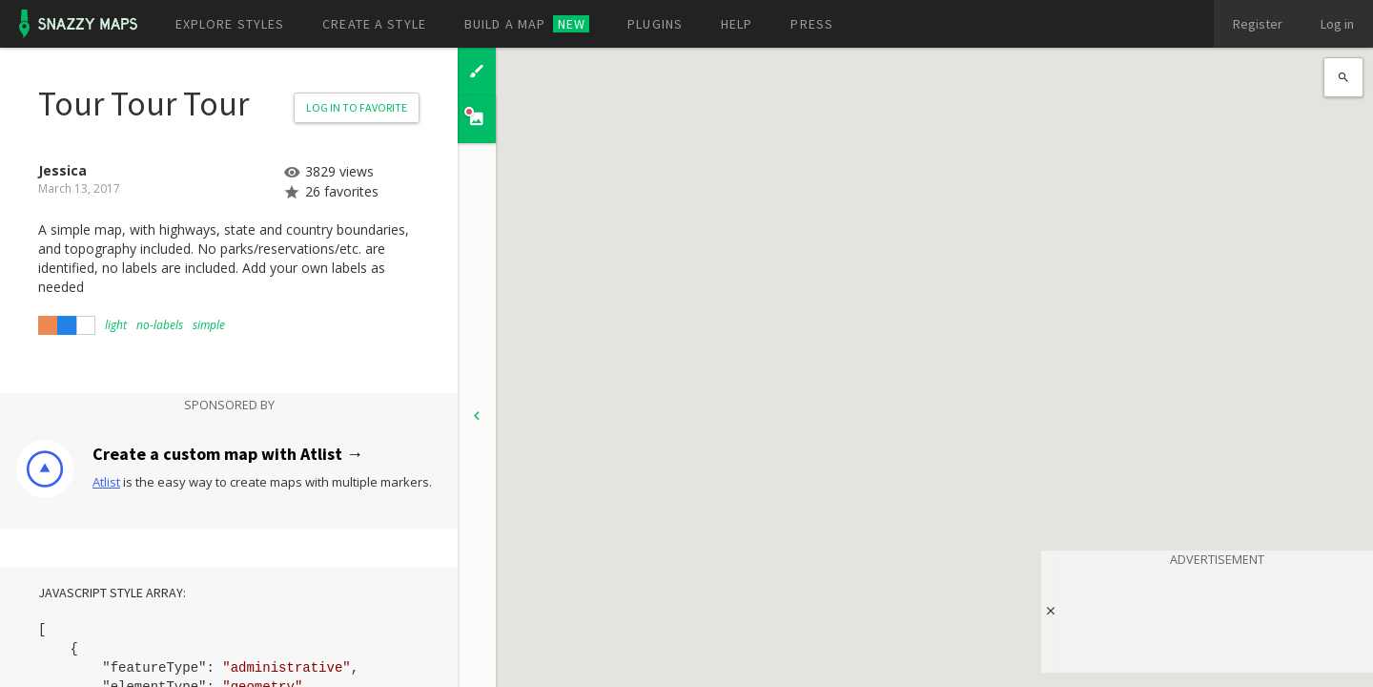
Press (811, 23)
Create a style (374, 23)
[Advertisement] (1216, 616)
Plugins (655, 23)
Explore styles (230, 23)
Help (736, 23)
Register (1257, 23)
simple (209, 325)
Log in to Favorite (356, 107)
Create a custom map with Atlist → (227, 454)
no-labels (159, 325)
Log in (1337, 23)
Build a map (526, 23)
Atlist (106, 481)
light (116, 325)
